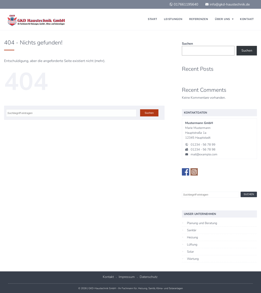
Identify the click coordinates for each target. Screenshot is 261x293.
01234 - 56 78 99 (203, 145)
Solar (190, 252)
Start (152, 19)
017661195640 (183, 4)
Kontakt (247, 19)
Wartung (193, 259)
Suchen (187, 43)
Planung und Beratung (202, 223)
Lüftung (192, 244)
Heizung (192, 237)
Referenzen (198, 19)
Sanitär (191, 230)
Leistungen (173, 19)
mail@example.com (204, 154)
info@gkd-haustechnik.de (227, 4)
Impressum (127, 277)
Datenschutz (148, 277)
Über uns (222, 19)
